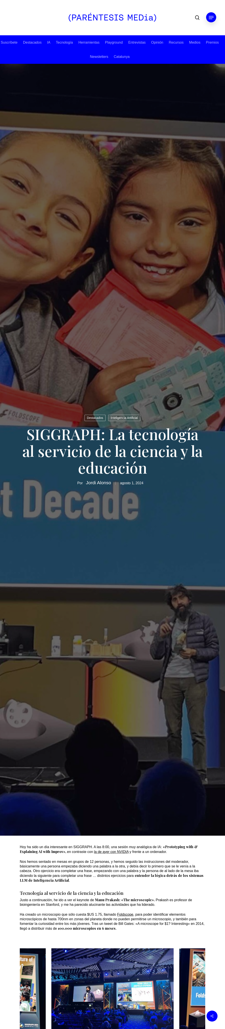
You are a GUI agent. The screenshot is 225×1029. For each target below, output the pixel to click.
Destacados (32, 42)
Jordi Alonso (98, 482)
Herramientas (89, 42)
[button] (211, 17)
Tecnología (64, 42)
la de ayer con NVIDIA (111, 852)
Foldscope (125, 914)
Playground (114, 42)
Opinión (157, 42)
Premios (212, 42)
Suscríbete (9, 42)
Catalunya (122, 57)
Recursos (176, 42)
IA (48, 42)
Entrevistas (137, 42)
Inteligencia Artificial (124, 418)
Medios (195, 42)
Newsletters (99, 57)
